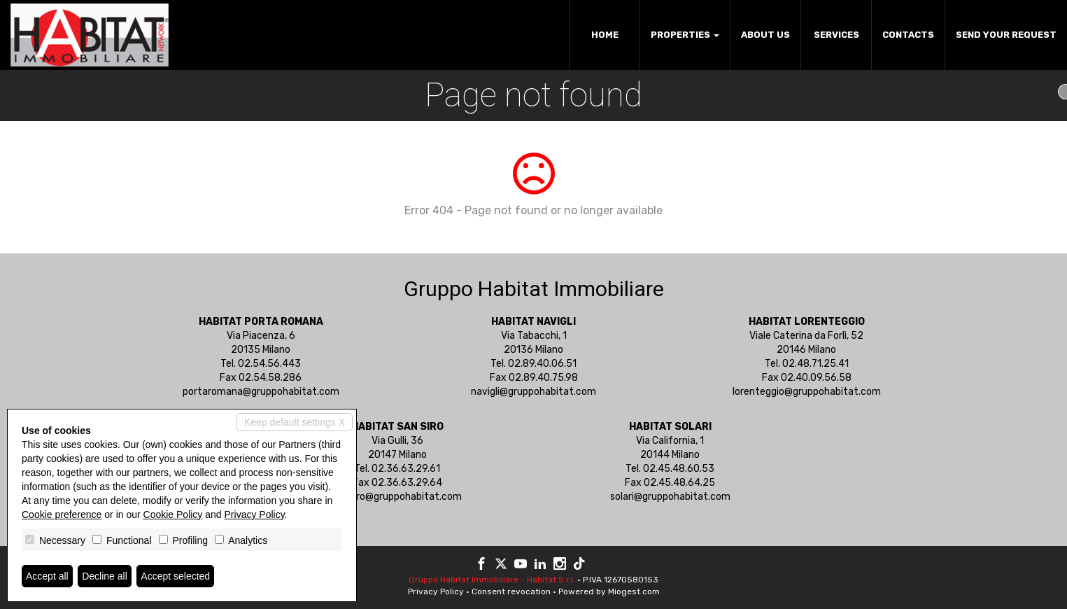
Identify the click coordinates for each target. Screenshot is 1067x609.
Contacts (908, 34)
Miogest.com (634, 591)
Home (605, 34)
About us (765, 34)
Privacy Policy (436, 591)
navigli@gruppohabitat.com (533, 392)
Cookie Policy (173, 514)
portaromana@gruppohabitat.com (261, 392)
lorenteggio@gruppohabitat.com (807, 392)
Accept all (47, 576)
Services (836, 34)
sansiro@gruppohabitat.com (397, 497)
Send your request (1006, 34)
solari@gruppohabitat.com (670, 497)
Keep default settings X (294, 422)
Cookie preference (61, 514)
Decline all (104, 576)
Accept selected (175, 576)
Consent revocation (511, 591)
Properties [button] (685, 34)
